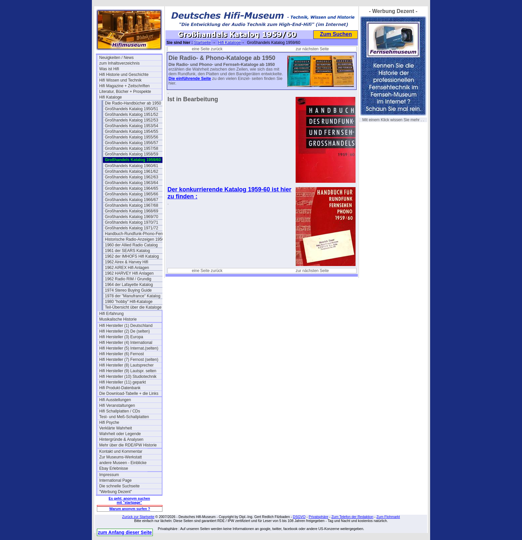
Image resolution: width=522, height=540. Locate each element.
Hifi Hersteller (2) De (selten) (124, 331)
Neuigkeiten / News (116, 57)
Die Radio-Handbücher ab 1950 (133, 103)
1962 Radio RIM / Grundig (128, 279)
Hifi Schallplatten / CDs (119, 411)
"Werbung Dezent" (115, 491)
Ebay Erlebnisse (113, 468)
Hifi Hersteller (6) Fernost (121, 354)
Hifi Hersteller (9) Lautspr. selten (127, 371)
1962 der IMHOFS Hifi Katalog (132, 256)
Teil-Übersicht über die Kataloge (133, 307)
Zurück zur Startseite (138, 517)
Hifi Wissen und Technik (120, 80)
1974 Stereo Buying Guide (128, 290)
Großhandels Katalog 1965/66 (131, 194)
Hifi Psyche (109, 422)
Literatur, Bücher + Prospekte (125, 91)
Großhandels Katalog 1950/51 (131, 109)
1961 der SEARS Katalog (127, 250)
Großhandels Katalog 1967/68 (131, 205)
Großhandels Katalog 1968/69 (131, 211)
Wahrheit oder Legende (120, 433)
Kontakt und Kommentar (120, 451)
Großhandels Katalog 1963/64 (131, 182)
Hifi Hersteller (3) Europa (121, 337)
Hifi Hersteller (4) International (125, 342)
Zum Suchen (336, 34)
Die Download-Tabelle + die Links (128, 393)
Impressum (109, 474)
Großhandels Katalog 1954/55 (131, 131)
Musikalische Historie (118, 319)
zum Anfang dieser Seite (125, 532)
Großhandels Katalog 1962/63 (131, 177)
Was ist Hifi (109, 69)
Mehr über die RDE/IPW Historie (128, 445)
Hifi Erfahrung (111, 313)
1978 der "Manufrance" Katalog (132, 296)
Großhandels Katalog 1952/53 (131, 120)
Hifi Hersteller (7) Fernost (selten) (128, 359)
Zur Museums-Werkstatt (120, 457)
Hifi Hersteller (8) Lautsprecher (126, 365)
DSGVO (299, 517)
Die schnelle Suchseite (119, 486)
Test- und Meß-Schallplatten (124, 416)
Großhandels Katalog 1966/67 (131, 199)
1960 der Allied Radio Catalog (131, 245)
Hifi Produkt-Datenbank (119, 388)
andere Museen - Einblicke (122, 462)
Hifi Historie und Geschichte (123, 74)
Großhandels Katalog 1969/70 (131, 216)
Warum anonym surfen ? (129, 509)
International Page (115, 480)
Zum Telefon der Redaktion (352, 517)
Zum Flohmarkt (388, 517)
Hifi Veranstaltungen (117, 405)
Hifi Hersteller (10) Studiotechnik (127, 376)
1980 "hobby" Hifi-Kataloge (128, 301)
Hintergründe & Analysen (121, 439)
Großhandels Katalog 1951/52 (131, 114)
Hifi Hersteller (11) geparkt (122, 382)
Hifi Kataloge (110, 97)
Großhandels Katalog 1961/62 (131, 171)
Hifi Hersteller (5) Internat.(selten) (128, 348)
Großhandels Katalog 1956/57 (131, 142)
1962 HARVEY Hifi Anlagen (129, 273)
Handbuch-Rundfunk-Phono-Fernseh (136, 233)
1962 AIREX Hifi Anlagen (127, 267)
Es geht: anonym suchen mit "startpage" (129, 500)
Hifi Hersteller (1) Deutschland (125, 325)
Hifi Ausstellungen (115, 400)
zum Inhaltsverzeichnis (119, 63)
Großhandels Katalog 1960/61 (131, 165)
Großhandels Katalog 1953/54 (131, 126)
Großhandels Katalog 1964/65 (131, 188)
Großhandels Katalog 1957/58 (131, 148)
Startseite (202, 42)
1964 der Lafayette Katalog (129, 284)
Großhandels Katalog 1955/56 (131, 137)
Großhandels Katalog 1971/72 (131, 228)
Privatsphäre (318, 517)
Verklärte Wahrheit (115, 428)
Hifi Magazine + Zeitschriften (124, 86)
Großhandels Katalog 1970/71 (131, 222)
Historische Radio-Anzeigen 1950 (134, 239)
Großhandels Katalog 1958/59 (131, 154)
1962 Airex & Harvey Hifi (126, 262)
